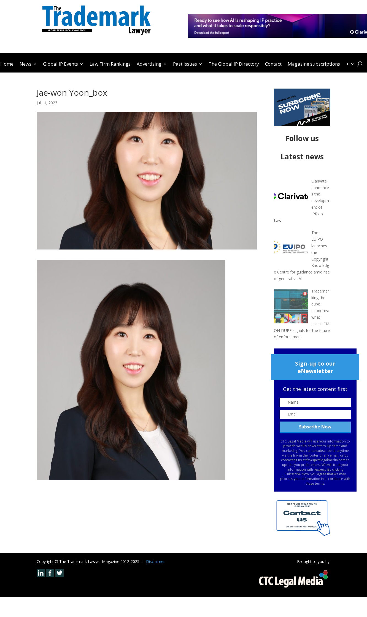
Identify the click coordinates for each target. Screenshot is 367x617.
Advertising (149, 64)
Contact (273, 64)
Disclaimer (155, 561)
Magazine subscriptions (314, 64)
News (25, 64)
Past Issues (185, 64)
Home (7, 64)
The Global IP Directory (234, 64)
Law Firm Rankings (110, 64)
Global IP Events (60, 64)
